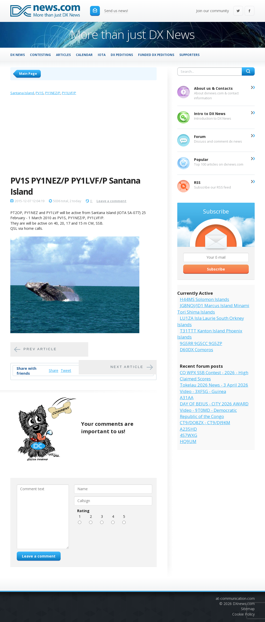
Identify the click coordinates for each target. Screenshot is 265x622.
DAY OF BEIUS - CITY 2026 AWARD (214, 404)
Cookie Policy (243, 614)
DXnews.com (244, 603)
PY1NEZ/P (52, 93)
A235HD (188, 429)
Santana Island (22, 93)
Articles (63, 55)
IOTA (102, 55)
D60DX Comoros (196, 350)
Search (248, 71)
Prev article (40, 349)
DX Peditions (122, 55)
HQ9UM (188, 441)
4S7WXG (188, 435)
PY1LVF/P (69, 93)
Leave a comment (111, 201)
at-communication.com (235, 598)
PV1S (40, 93)
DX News (17, 55)
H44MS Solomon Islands (204, 299)
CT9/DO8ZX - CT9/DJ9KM (205, 422)
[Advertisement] (83, 137)
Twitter (238, 11)
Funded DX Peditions (156, 55)
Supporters (189, 55)
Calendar (84, 55)
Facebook (249, 11)
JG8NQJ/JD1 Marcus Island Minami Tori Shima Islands (213, 308)
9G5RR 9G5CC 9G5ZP (201, 343)
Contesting (40, 55)
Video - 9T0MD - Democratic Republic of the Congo (208, 413)
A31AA (187, 397)
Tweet (66, 370)
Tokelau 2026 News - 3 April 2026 (214, 385)
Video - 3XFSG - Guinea (203, 391)
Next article (126, 367)
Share (53, 370)
